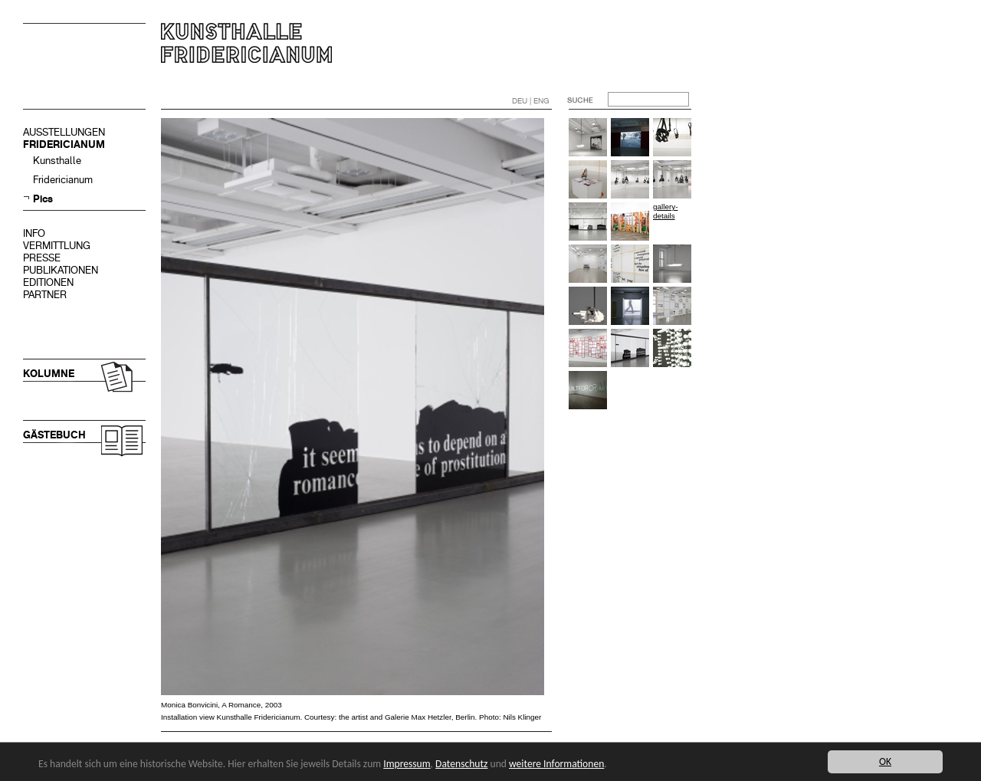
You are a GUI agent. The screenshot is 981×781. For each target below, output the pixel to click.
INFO (34, 233)
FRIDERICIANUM (64, 144)
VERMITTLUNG (56, 245)
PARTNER (45, 294)
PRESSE (42, 258)
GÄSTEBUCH (54, 435)
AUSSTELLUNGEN (64, 132)
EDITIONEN (48, 282)
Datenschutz (461, 763)
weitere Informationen (556, 763)
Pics (43, 199)
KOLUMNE (48, 373)
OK (885, 761)
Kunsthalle (57, 160)
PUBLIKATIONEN (60, 270)
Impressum (406, 763)
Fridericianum (63, 179)
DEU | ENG (531, 101)
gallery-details (665, 211)
